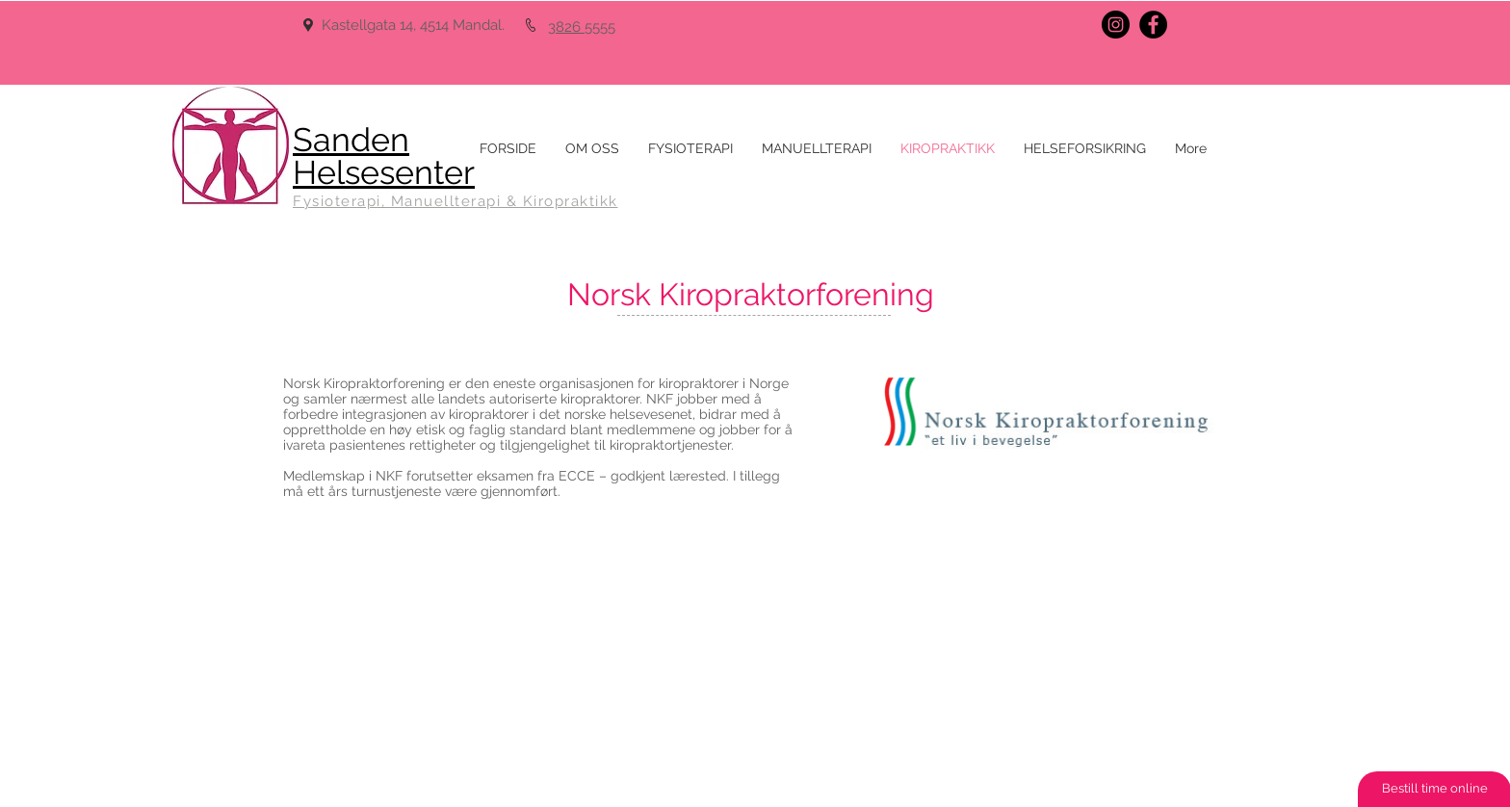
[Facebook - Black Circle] (1153, 25)
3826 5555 (581, 27)
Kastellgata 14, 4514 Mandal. (415, 25)
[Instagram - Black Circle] (1116, 25)
